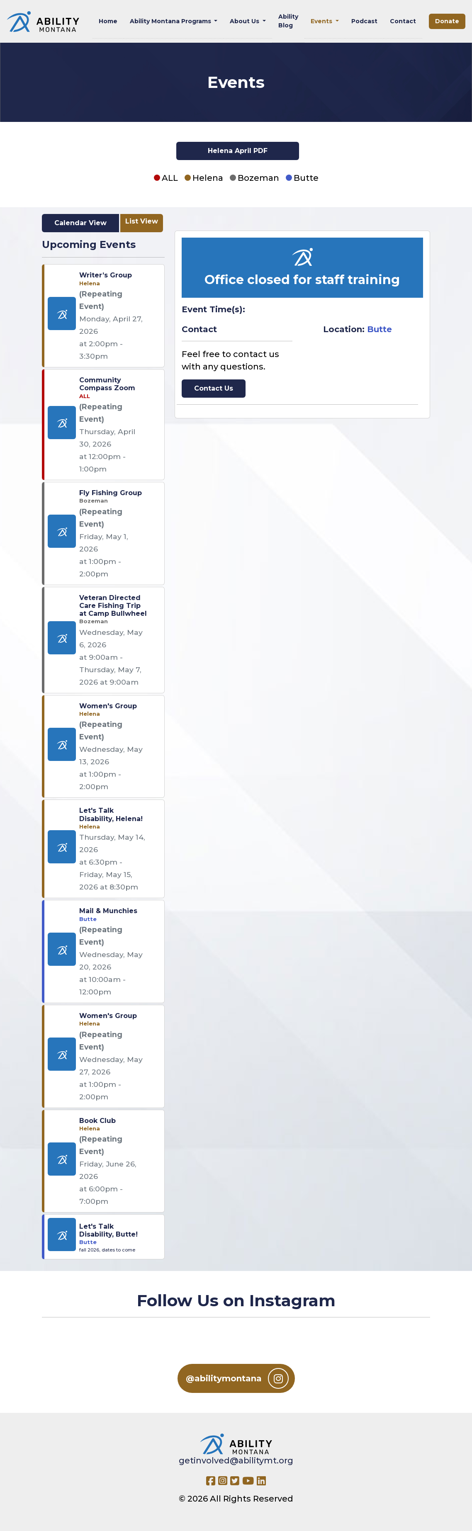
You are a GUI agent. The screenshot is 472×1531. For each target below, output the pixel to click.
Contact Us (213, 388)
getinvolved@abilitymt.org (236, 1460)
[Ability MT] (43, 22)
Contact (403, 21)
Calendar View (80, 223)
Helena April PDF (238, 151)
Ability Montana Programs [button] (171, 21)
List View (141, 221)
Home (108, 21)
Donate (447, 21)
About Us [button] (245, 21)
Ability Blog (288, 21)
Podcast (364, 21)
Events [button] (322, 21)
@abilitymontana (237, 1378)
